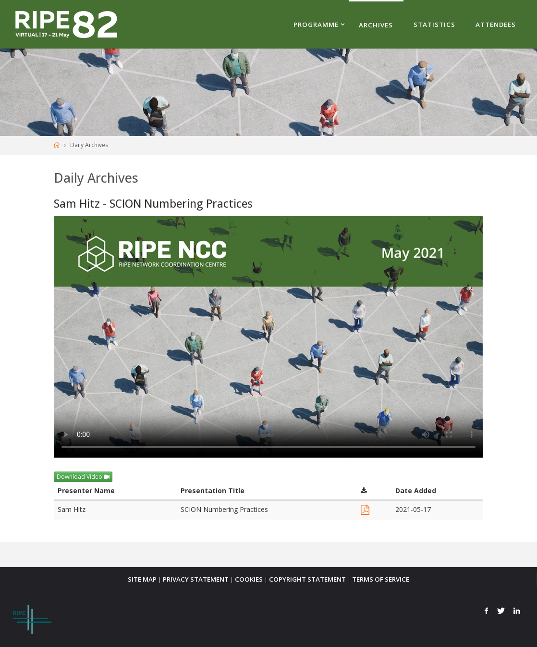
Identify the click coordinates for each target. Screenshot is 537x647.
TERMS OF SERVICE (380, 579)
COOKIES (249, 579)
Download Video (83, 477)
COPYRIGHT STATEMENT (307, 579)
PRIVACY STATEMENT (196, 579)
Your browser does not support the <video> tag (268, 337)
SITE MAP (142, 579)
